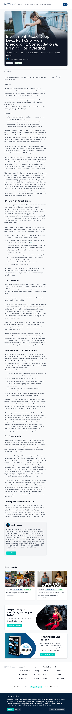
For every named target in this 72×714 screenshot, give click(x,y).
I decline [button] (17, 709)
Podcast (45, 671)
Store (45, 678)
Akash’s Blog (47, 667)
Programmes (23, 674)
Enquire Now (23, 678)
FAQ (56, 667)
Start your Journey (45, 4)
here (31, 242)
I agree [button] (10, 709)
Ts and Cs (58, 674)
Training (36, 671)
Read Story (11, 553)
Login (65, 4)
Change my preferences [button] (57, 709)
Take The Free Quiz (14, 625)
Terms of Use (59, 671)
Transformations (28, 4)
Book (44, 674)
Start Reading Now (47, 654)
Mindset (36, 678)
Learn (36, 4)
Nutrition (36, 674)
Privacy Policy (59, 678)
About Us (19, 4)
